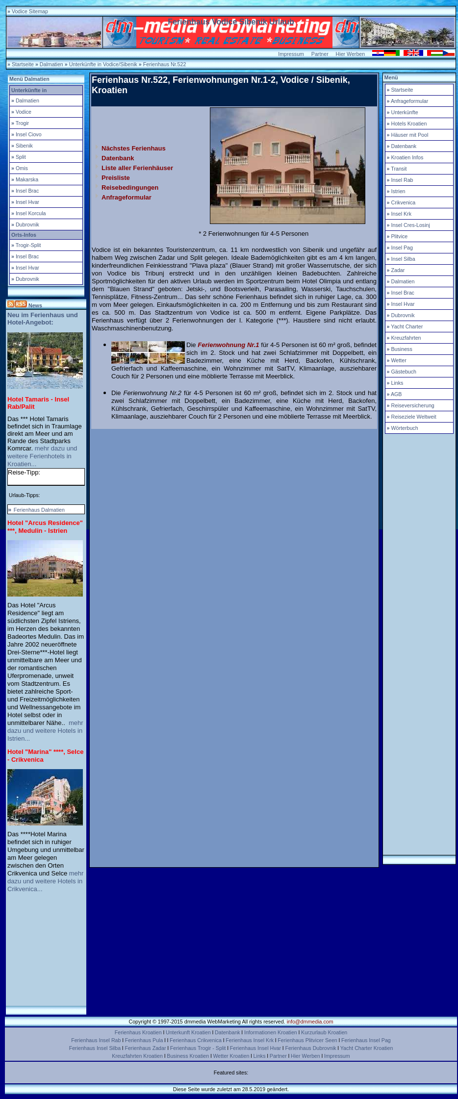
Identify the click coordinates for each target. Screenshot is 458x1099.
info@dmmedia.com (310, 1021)
